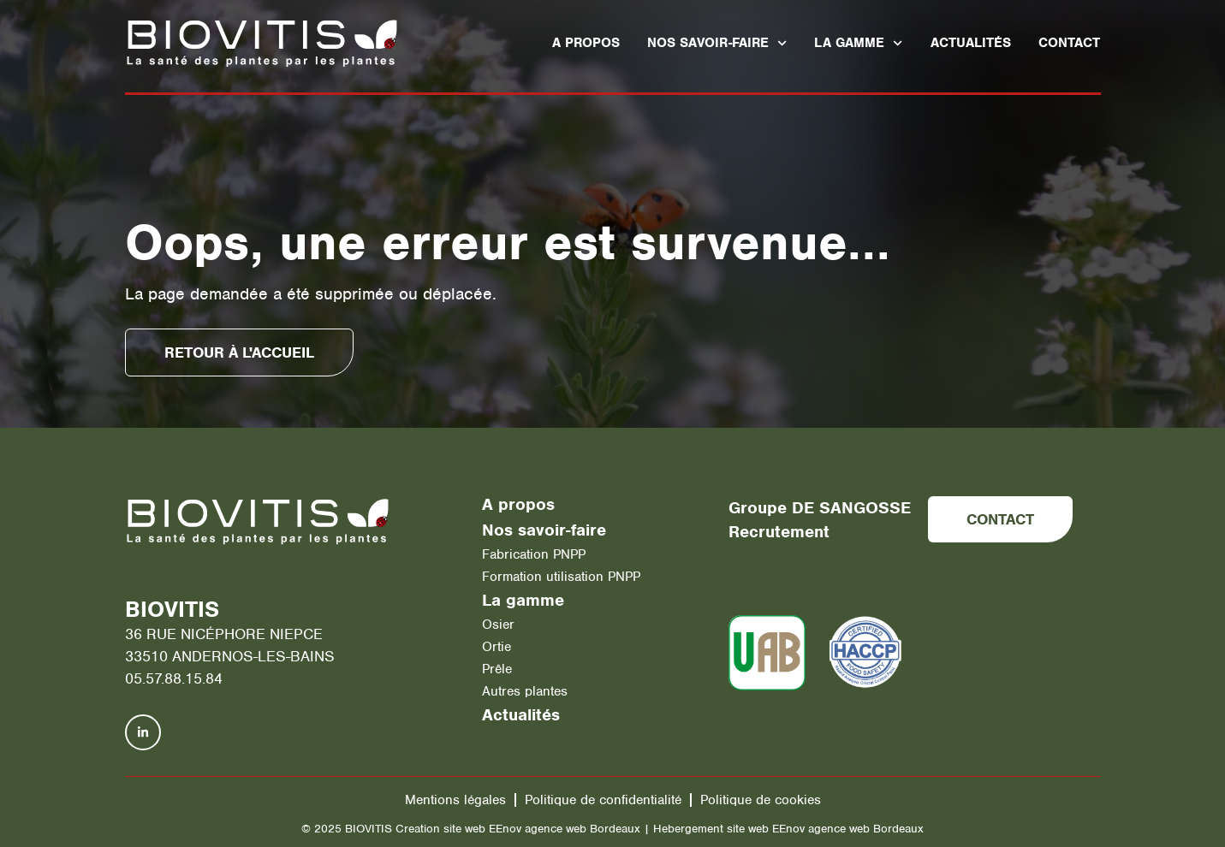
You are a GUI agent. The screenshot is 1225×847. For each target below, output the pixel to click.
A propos (586, 42)
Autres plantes (525, 691)
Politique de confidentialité (603, 799)
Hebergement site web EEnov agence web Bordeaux (788, 828)
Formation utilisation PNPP (561, 576)
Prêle (497, 669)
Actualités (971, 42)
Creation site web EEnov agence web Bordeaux (517, 828)
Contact (1069, 42)
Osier (498, 624)
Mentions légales (455, 799)
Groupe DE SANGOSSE (819, 507)
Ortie (496, 646)
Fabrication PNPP (534, 554)
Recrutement (779, 531)
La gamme (858, 43)
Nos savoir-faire (717, 43)
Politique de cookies (760, 799)
